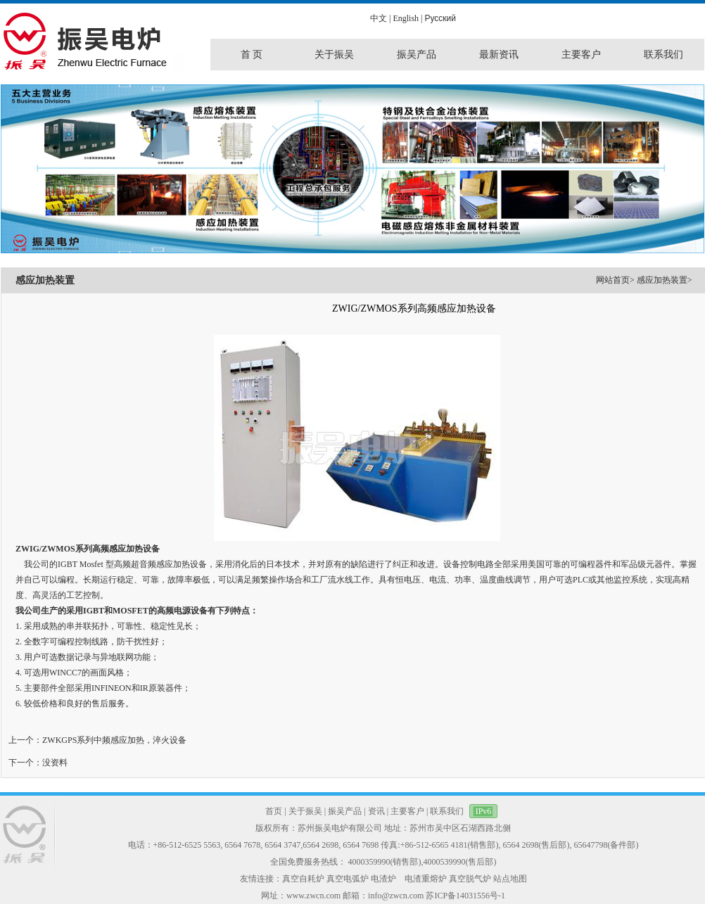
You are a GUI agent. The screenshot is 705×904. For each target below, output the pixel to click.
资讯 (376, 811)
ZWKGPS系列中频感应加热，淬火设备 (114, 740)
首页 (273, 811)
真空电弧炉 (347, 879)
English (406, 18)
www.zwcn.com (313, 895)
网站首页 (613, 280)
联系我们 (447, 811)
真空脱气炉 (470, 879)
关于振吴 (305, 811)
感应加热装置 (662, 280)
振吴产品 (345, 811)
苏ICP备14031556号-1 (465, 895)
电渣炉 (383, 879)
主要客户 (407, 811)
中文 (378, 18)
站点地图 (510, 879)
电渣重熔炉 (426, 879)
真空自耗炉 (303, 879)
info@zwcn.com (396, 895)
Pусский (440, 18)
